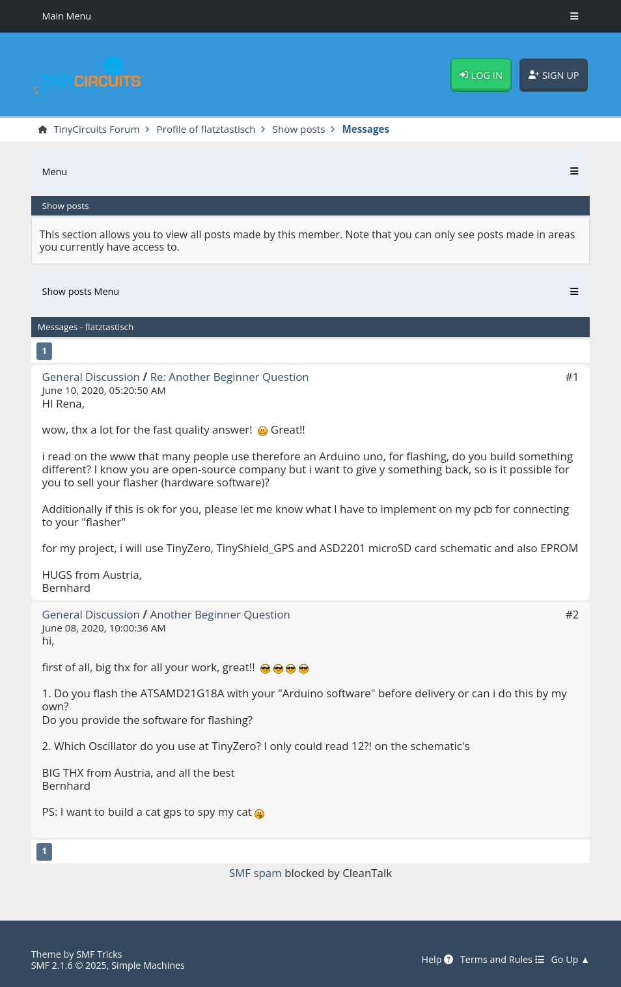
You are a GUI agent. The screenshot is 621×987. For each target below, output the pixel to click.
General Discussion (91, 376)
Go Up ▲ (570, 959)
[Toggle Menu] (574, 16)
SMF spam (255, 872)
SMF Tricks (99, 954)
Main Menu (66, 16)
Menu (55, 171)
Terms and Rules (502, 959)
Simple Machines (148, 965)
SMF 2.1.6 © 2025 (69, 965)
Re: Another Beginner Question (229, 376)
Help (438, 959)
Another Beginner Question (220, 614)
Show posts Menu (80, 291)
